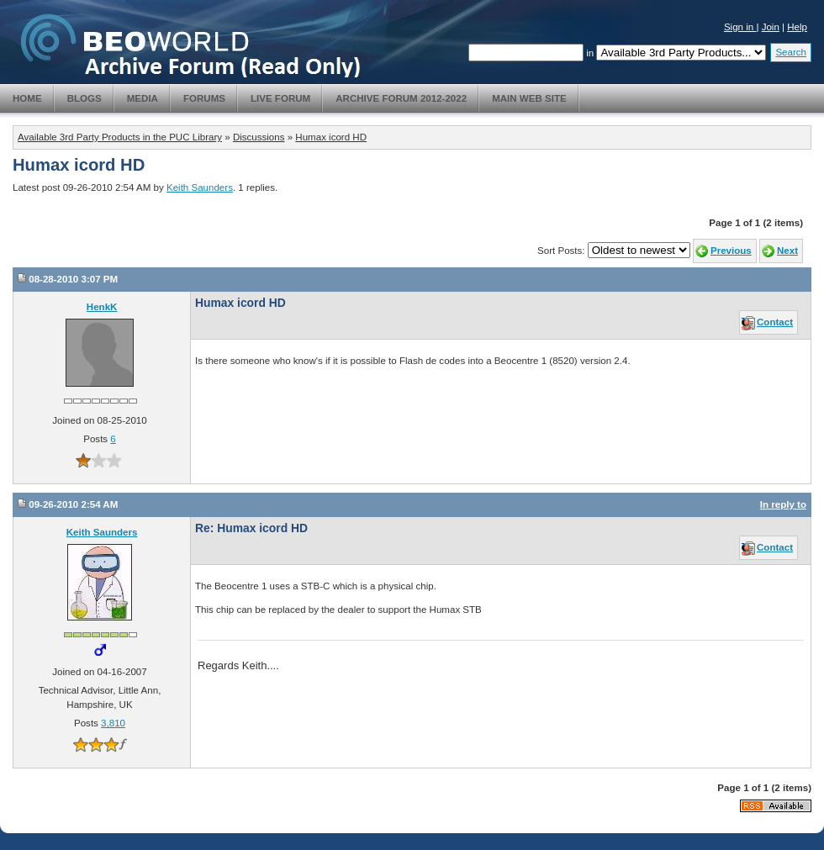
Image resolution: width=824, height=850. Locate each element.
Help (797, 27)
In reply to (783, 504)
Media (142, 98)
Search (790, 52)
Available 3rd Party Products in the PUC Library (120, 137)
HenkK (102, 307)
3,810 (113, 723)
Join (770, 27)
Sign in (740, 27)
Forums (204, 98)
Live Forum (280, 98)
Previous (731, 250)
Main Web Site (529, 98)
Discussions (259, 137)
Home (27, 98)
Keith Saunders (199, 187)
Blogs (84, 98)
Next (787, 250)
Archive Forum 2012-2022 (401, 98)
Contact (775, 322)
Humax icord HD (331, 137)
